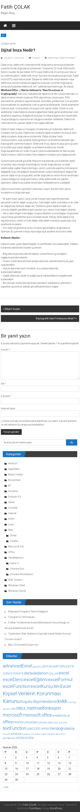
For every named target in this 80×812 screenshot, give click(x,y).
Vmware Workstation (21, 574)
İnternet (12, 513)
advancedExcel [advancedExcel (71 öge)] (17, 665)
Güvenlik (12, 507)
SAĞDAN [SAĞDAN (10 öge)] (42, 722)
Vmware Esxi (17, 568)
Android (12, 463)
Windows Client (16, 585)
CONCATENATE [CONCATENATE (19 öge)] (13, 673)
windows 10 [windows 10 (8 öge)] (27, 734)
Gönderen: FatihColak (13, 58)
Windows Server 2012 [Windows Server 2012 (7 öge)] (56, 734)
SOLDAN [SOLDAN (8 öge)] (63, 722)
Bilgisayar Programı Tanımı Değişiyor (28, 611)
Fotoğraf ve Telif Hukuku (21, 617)
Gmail (13, 535)
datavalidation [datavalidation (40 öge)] (36, 673)
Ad (3, 383)
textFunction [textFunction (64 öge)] (14, 728)
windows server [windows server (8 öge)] (40, 734)
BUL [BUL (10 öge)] (40, 666)
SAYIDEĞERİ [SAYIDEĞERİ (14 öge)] (31, 722)
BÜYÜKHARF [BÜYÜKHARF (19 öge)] (50, 666)
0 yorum (34, 58)
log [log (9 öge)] (74, 702)
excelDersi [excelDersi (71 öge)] (13, 679)
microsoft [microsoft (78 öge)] (13, 715)
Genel (11, 502)
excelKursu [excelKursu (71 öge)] (42, 686)
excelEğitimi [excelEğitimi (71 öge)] (36, 679)
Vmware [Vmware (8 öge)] (6, 734)
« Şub (5, 787)
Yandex (14, 541)
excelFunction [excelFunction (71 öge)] (16, 686)
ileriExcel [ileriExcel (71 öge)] (62, 686)
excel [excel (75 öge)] (64, 673)
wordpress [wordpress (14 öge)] (9, 738)
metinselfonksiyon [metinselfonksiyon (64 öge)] (44, 708)
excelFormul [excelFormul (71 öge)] (60, 679)
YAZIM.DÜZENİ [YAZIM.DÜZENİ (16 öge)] (25, 738)
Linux (11, 524)
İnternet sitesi (8, 408)
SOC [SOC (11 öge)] (56, 722)
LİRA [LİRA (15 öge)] (13, 708)
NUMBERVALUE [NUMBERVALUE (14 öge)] (61, 715)
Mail (10, 530)
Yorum (5, 349)
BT (3, 35)
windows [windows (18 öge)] (16, 733)
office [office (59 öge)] (8, 721)
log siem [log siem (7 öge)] (6, 709)
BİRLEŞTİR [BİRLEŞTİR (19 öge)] (67, 666)
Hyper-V (14, 563)
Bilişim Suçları (12, 309)
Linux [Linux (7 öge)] (70, 702)
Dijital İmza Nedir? (67, 58)
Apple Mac (14, 469)
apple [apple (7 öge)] (35, 667)
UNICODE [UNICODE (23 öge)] (33, 728)
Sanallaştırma (15, 557)
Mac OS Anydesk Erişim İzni (23, 644)
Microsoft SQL (16, 546)
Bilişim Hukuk (15, 474)
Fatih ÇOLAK (15, 7)
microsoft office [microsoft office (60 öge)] (37, 715)
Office (11, 552)
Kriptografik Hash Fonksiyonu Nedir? (55, 318)
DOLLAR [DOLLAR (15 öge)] (53, 673)
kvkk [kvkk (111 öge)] (62, 701)
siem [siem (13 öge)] (50, 722)
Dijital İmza (53, 58)
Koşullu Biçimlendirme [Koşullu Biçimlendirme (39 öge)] (38, 701)
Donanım (13, 491)
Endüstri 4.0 (14, 496)
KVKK (11, 518)
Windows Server (17, 590)
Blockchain (14, 480)
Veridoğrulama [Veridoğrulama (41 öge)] (62, 728)
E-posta (6, 396)
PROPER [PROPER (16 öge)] (18, 722)
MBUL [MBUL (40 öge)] (21, 708)
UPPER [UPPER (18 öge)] (45, 728)
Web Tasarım (15, 579)
